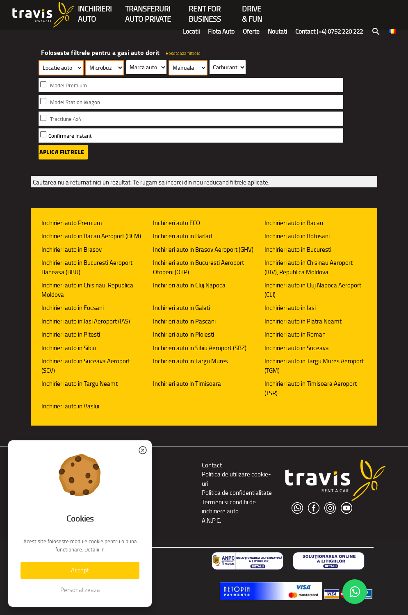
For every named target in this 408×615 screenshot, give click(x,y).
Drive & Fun (252, 9)
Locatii (191, 31)
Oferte (251, 31)
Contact (212, 465)
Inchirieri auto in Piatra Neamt (303, 321)
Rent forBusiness (205, 9)
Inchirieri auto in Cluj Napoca (189, 285)
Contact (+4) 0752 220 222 (329, 31)
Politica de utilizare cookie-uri (236, 479)
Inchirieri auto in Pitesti (70, 334)
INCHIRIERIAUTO (95, 9)
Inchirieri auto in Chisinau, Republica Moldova (87, 290)
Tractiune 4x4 (65, 119)
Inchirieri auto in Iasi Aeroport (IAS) (85, 321)
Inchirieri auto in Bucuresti (297, 249)
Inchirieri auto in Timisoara (187, 383)
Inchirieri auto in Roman (295, 334)
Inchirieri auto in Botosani (297, 236)
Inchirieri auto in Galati (181, 308)
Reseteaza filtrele (183, 53)
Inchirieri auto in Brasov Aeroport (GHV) (203, 249)
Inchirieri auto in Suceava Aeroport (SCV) (85, 366)
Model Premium (68, 85)
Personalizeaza (80, 590)
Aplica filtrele (61, 152)
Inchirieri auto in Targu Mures (190, 361)
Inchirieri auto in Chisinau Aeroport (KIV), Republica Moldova (308, 267)
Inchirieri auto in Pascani (184, 321)
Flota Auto (221, 31)
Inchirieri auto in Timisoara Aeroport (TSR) (310, 388)
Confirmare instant (70, 136)
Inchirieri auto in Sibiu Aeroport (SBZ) (199, 348)
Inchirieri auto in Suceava (296, 348)
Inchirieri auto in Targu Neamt (79, 383)
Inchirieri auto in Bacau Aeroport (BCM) (91, 236)
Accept (80, 570)
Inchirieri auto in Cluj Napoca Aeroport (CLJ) (312, 290)
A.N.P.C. (211, 520)
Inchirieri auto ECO (176, 223)
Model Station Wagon (75, 102)
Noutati (277, 31)
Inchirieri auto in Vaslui (70, 406)
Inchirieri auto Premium (71, 223)
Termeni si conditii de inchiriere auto (229, 507)
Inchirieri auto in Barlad (182, 236)
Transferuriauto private (148, 9)
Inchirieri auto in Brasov (71, 249)
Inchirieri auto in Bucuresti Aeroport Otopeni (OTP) (198, 267)
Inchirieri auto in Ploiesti (183, 334)
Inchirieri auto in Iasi (290, 308)
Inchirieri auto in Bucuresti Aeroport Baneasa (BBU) (86, 267)
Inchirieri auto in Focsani (72, 308)
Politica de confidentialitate (237, 492)
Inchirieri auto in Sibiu (68, 348)
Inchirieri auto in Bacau (293, 223)
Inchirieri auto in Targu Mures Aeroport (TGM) (314, 366)
